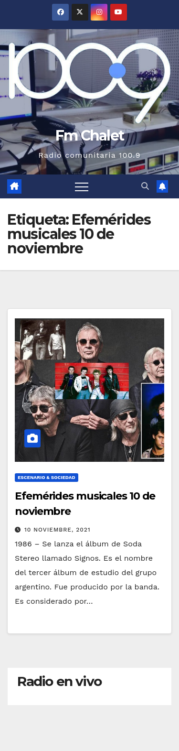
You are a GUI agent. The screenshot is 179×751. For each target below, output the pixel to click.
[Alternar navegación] (82, 186)
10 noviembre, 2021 (57, 529)
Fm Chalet (89, 135)
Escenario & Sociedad (46, 477)
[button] (145, 186)
